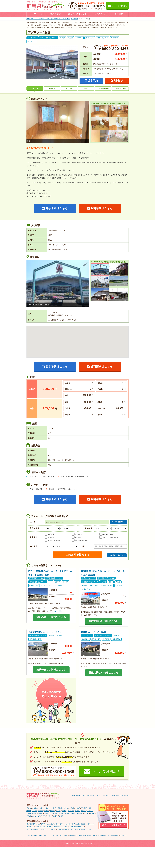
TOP (48, 19)
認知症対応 (79, 534)
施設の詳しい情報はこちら (51, 617)
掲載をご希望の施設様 (99, 835)
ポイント (34, 88)
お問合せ (125, 795)
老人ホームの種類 (31, 835)
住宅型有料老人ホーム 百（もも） (45, 632)
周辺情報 (69, 88)
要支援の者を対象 (54, 540)
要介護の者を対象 (81, 540)
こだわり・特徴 (120, 88)
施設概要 (52, 88)
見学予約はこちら (55, 208)
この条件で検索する (78, 554)
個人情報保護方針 (113, 835)
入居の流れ (99, 14)
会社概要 (119, 14)
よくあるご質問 (53, 835)
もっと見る (58, 611)
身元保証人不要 (107, 534)
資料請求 (117, 80)
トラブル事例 (64, 835)
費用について (43, 835)
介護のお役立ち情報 (85, 835)
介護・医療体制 (103, 88)
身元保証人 (79, 537)
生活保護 (51, 537)
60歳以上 (51, 534)
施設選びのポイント (77, 14)
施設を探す (55, 14)
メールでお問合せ (117, 5)
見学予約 (91, 80)
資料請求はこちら (100, 208)
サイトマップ (124, 835)
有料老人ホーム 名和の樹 (93, 632)
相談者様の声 (73, 835)
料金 (86, 88)
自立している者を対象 (110, 537)
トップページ (36, 14)
